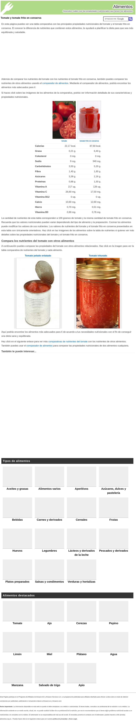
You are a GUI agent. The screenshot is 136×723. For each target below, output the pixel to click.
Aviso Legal (73, 719)
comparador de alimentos (55, 83)
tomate (64, 141)
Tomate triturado (98, 255)
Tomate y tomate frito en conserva (21, 18)
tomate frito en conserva (89, 141)
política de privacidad (60, 719)
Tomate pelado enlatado (38, 255)
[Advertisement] (68, 55)
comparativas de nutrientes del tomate (68, 341)
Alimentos (123, 6)
